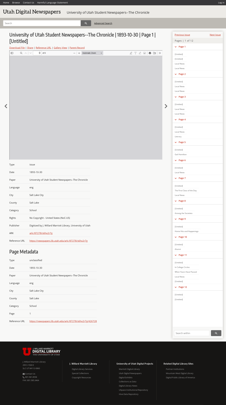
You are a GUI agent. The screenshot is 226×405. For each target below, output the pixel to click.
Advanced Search (103, 23)
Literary (178, 136)
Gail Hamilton (181, 154)
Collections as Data (127, 381)
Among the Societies (183, 213)
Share (30, 47)
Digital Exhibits (125, 377)
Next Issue (215, 34)
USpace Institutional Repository (133, 390)
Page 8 (182, 200)
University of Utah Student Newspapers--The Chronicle (108, 12)
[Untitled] (179, 54)
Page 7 (182, 178)
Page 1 (182, 46)
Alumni (178, 249)
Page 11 (183, 254)
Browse (16, 2)
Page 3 (182, 96)
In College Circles (182, 267)
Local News (180, 63)
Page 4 (182, 119)
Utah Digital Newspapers (130, 373)
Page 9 (182, 218)
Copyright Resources (81, 377)
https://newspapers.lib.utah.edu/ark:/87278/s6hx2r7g (58, 240)
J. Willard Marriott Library (34, 361)
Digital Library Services (82, 369)
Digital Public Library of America (180, 377)
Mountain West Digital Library (179, 373)
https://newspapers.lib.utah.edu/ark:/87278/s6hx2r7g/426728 (63, 321)
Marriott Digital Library (129, 369)
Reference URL (43, 47)
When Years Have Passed (186, 272)
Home (6, 2)
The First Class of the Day (186, 190)
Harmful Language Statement (52, 2)
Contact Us (28, 2)
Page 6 (182, 160)
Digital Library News (128, 385)
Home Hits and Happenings (187, 231)
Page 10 (183, 236)
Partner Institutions (175, 369)
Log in (221, 2)
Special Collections (80, 373)
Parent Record (77, 47)
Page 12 (183, 287)
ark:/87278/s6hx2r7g (40, 233)
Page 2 (182, 74)
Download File (17, 47)
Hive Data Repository (128, 394)
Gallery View (60, 47)
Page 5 (182, 142)
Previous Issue (182, 34)
